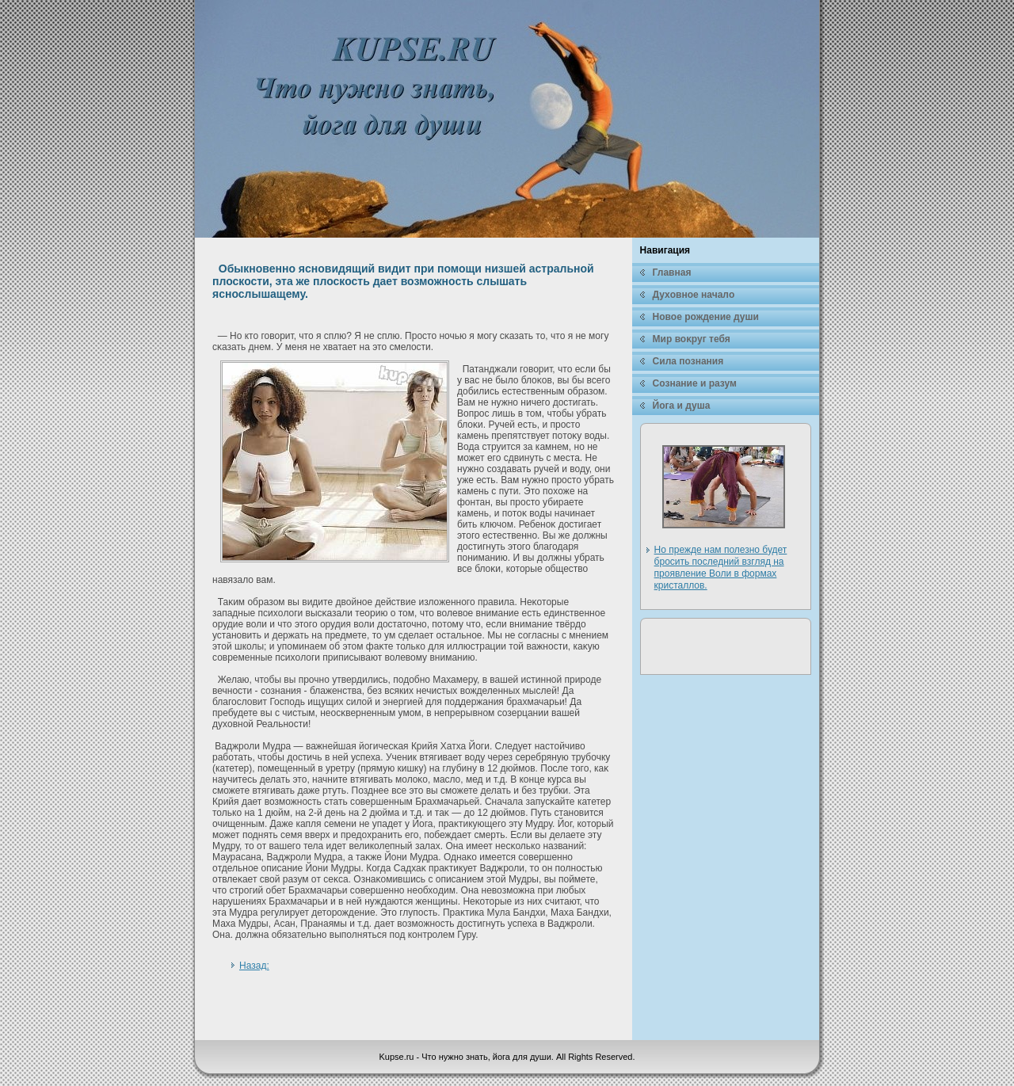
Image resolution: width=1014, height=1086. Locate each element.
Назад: (254, 965)
